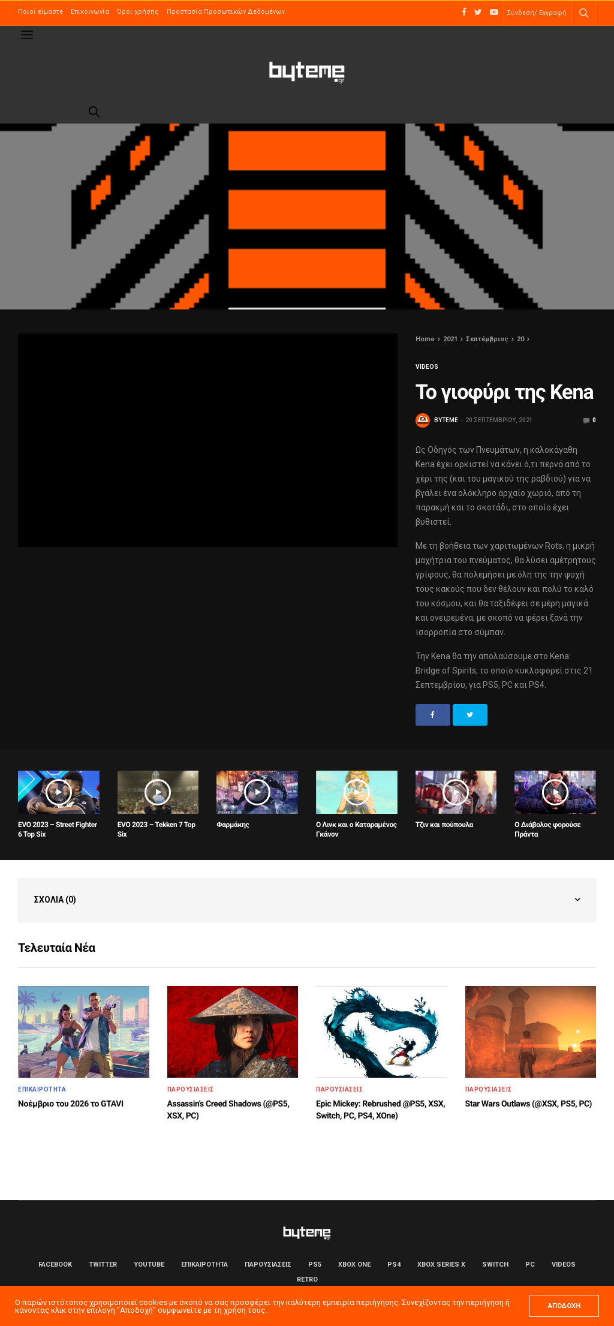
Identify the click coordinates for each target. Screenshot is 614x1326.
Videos (427, 367)
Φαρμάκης (232, 824)
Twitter (103, 1264)
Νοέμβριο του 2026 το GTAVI (71, 1104)
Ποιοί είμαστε (40, 12)
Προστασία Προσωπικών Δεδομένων (226, 12)
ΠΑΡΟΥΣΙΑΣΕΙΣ (190, 1090)
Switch (495, 1264)
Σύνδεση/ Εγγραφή (537, 13)
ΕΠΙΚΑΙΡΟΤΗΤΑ (42, 1090)
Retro (307, 1279)
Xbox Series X (441, 1264)
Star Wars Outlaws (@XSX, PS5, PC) (528, 1104)
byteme (446, 420)
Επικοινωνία (90, 12)
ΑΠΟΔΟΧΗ (564, 1306)
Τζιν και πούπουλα (444, 824)
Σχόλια (55, 899)
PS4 (394, 1264)
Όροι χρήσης (138, 12)
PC (530, 1264)
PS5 (314, 1264)
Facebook (55, 1264)
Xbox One (354, 1264)
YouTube (149, 1264)
